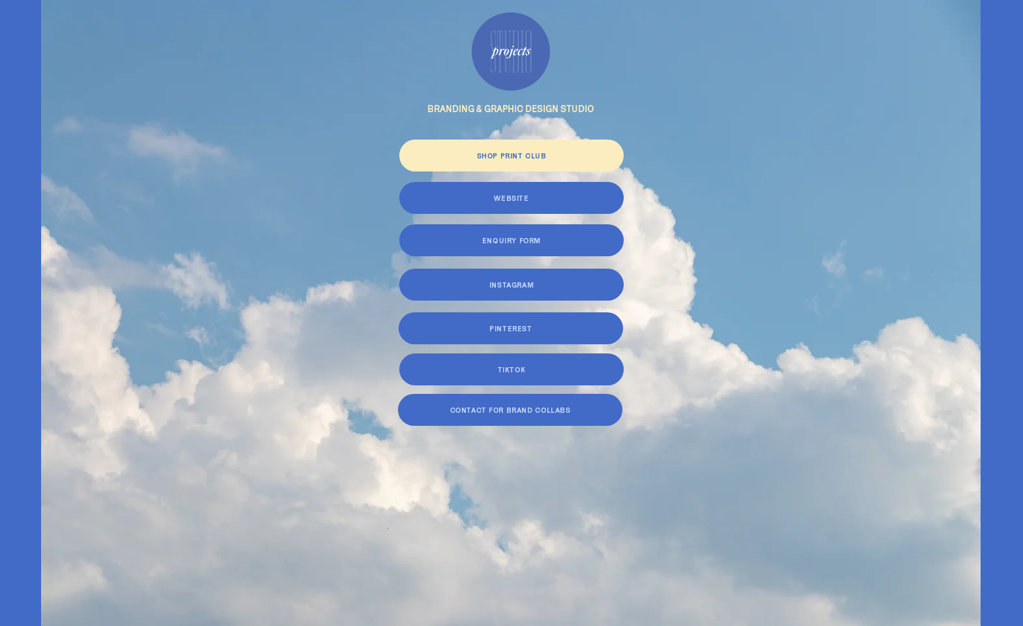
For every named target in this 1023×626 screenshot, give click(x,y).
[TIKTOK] (511, 369)
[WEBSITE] (511, 198)
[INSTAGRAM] (511, 285)
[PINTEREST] (511, 328)
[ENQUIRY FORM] (511, 240)
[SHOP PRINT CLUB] (511, 155)
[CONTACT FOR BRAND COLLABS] (510, 410)
